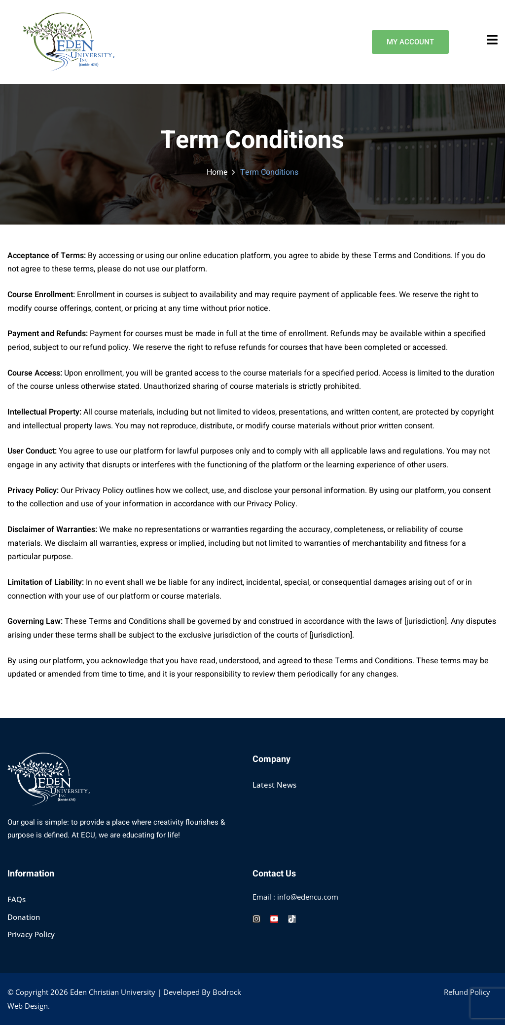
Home (217, 172)
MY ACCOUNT (410, 42)
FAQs (16, 899)
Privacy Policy (31, 934)
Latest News (274, 785)
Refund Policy (467, 992)
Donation (23, 917)
